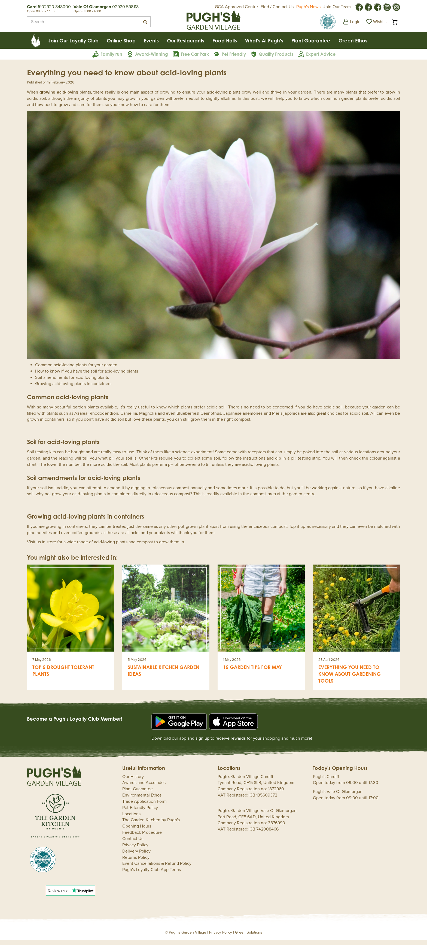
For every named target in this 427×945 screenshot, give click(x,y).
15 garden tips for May (252, 672)
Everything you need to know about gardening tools (349, 679)
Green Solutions (248, 937)
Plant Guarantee (137, 794)
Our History (133, 781)
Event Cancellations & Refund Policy (156, 868)
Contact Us (132, 843)
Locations (131, 819)
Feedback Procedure (142, 837)
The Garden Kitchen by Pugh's (151, 825)
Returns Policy (136, 862)
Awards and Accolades (144, 787)
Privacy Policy (135, 850)
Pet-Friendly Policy (140, 812)
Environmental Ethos (141, 800)
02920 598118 (125, 7)
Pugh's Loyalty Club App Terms (151, 874)
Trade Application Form (144, 806)
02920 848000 (56, 7)
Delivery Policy (136, 856)
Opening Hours (136, 831)
